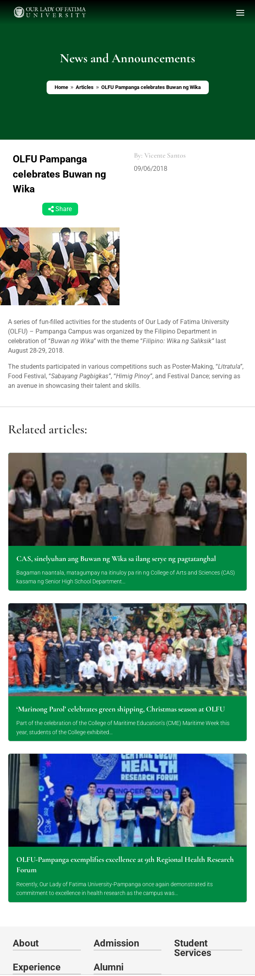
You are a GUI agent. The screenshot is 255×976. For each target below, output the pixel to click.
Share (63, 209)
